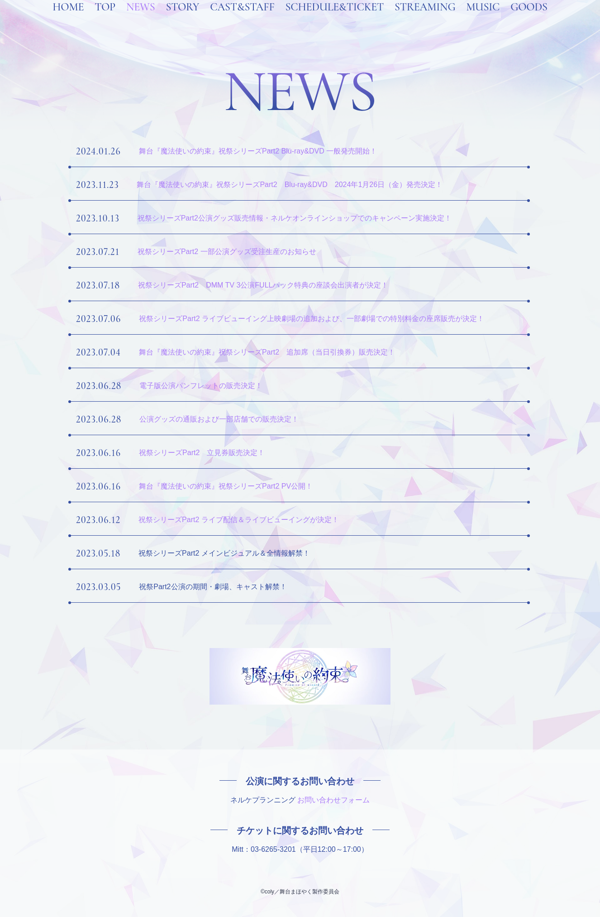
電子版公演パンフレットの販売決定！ (200, 385)
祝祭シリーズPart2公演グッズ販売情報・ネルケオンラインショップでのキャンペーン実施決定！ (295, 218)
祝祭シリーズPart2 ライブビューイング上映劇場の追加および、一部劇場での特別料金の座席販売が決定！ (311, 318)
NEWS (140, 19)
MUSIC (483, 19)
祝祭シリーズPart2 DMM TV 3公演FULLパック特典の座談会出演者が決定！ (263, 285)
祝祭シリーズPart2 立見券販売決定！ (202, 452)
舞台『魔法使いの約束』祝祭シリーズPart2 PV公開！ (226, 486)
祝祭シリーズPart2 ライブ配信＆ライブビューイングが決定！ (238, 519)
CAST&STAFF (242, 19)
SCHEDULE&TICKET (334, 19)
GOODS (529, 19)
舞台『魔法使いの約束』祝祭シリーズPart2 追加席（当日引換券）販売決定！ (267, 352)
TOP (105, 19)
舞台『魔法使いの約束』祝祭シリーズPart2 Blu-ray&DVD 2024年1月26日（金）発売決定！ (290, 184)
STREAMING (425, 19)
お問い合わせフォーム (333, 800)
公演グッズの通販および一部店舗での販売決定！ (219, 419)
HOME (68, 19)
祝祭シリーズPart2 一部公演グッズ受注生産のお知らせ (227, 251)
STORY (182, 19)
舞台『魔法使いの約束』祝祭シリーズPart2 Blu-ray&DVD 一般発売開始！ (258, 151)
